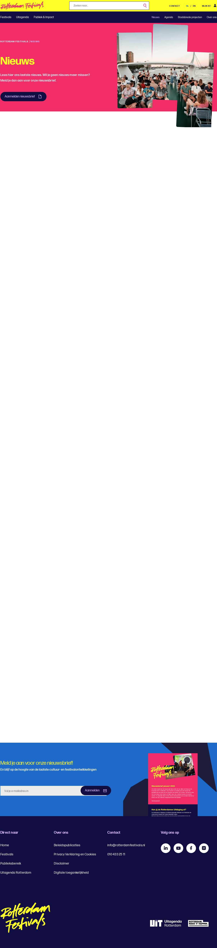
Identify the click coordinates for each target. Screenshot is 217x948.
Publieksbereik (10, 863)
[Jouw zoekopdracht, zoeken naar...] (109, 5)
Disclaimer (61, 863)
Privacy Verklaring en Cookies (75, 854)
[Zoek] (145, 5)
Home (4, 845)
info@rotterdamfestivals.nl (126, 845)
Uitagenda (22, 17)
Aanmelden (92, 790)
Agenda (168, 17)
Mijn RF (206, 6)
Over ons (212, 17)
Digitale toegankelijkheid (71, 873)
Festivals (5, 17)
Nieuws (156, 17)
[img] (22, 6)
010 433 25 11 (116, 854)
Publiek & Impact (44, 17)
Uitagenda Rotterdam (15, 873)
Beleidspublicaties (67, 845)
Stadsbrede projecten (190, 17)
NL (188, 6)
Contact (174, 6)
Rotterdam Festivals (14, 41)
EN (194, 6)
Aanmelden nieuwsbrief (20, 96)
